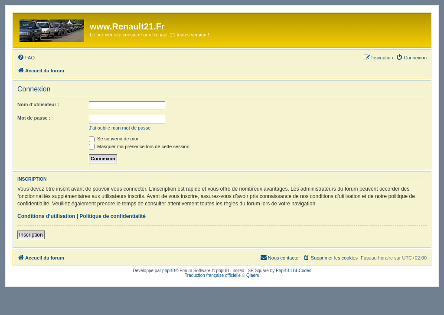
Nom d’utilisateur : (38, 104)
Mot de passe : (33, 117)
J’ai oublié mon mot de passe (119, 127)
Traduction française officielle (213, 275)
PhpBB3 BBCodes (293, 270)
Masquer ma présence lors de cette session (139, 146)
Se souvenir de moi (113, 138)
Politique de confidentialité (112, 216)
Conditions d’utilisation (46, 216)
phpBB (168, 270)
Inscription (31, 235)
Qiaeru (252, 275)
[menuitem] (26, 57)
